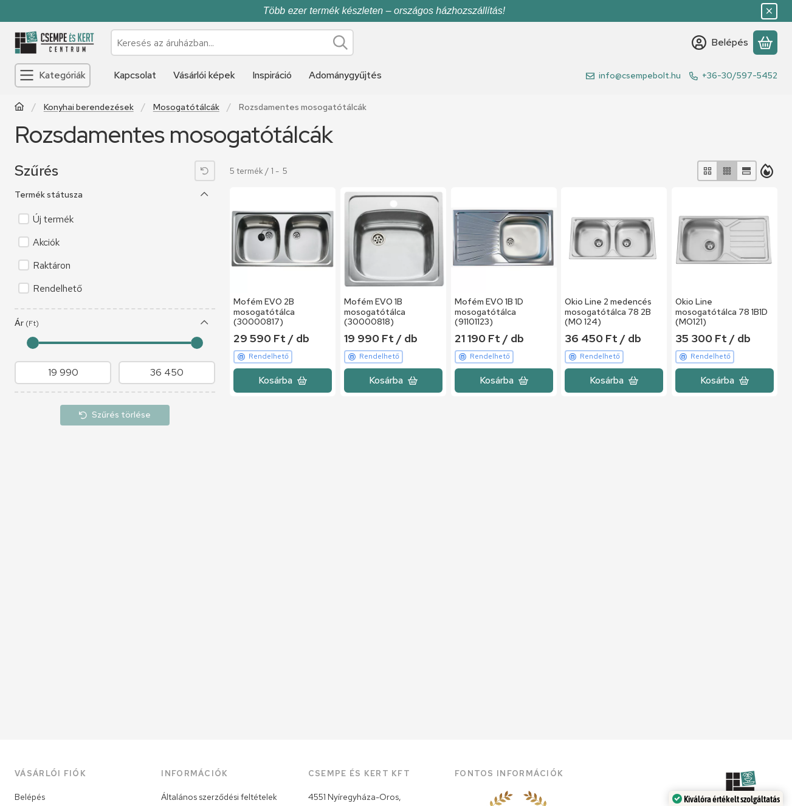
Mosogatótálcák (186, 107)
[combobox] (232, 42)
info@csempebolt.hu (640, 75)
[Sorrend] (767, 170)
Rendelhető (57, 288)
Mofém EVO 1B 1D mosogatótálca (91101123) (489, 312)
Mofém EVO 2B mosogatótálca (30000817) (264, 312)
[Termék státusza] (205, 194)
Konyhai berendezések (89, 107)
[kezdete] (63, 372)
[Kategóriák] (53, 75)
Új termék (53, 219)
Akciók (46, 242)
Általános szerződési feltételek (219, 796)
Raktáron (52, 265)
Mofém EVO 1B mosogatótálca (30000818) (374, 312)
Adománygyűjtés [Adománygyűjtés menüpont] (345, 75)
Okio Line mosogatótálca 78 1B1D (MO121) (721, 312)
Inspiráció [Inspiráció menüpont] (272, 75)
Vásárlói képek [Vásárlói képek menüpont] (204, 75)
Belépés (30, 796)
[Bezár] (769, 11)
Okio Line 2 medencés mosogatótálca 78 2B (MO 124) (608, 312)
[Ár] (205, 322)
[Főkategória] (19, 108)
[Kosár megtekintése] (765, 42)
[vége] (167, 372)
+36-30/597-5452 (739, 75)
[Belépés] (720, 42)
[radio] (707, 170)
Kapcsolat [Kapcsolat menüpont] (135, 75)
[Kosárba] (282, 380)
